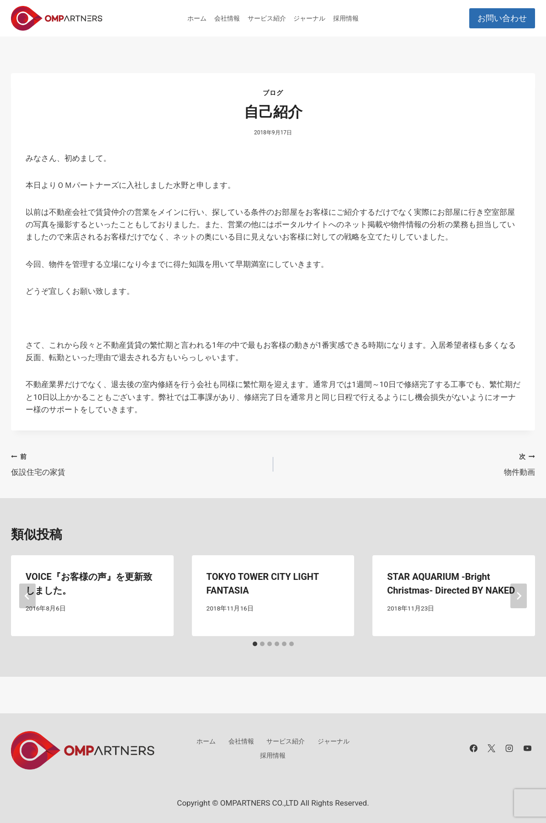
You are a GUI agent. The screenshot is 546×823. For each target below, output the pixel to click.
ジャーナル (309, 18)
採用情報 (346, 18)
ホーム (197, 18)
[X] (491, 748)
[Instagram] (509, 748)
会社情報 (227, 18)
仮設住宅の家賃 (138, 463)
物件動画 (408, 463)
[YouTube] (527, 748)
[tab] (255, 644)
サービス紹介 (267, 18)
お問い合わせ (502, 18)
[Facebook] (474, 748)
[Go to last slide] (27, 596)
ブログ (273, 92)
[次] (518, 596)
